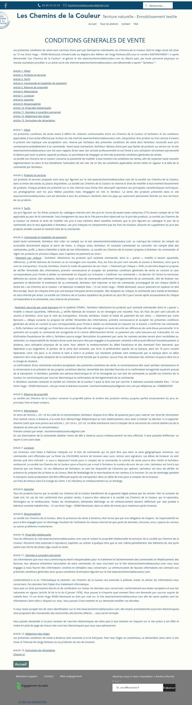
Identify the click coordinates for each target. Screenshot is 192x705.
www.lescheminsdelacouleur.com (101, 58)
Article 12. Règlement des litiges (31, 116)
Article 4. (40, 83)
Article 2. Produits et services (29, 75)
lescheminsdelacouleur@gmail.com (110, 386)
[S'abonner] (169, 688)
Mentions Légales (26, 676)
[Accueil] (21, 664)
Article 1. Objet (21, 70)
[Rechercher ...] (157, 5)
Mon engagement (71, 676)
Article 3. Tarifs (21, 79)
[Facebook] (5, 5)
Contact (49, 676)
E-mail (116, 681)
